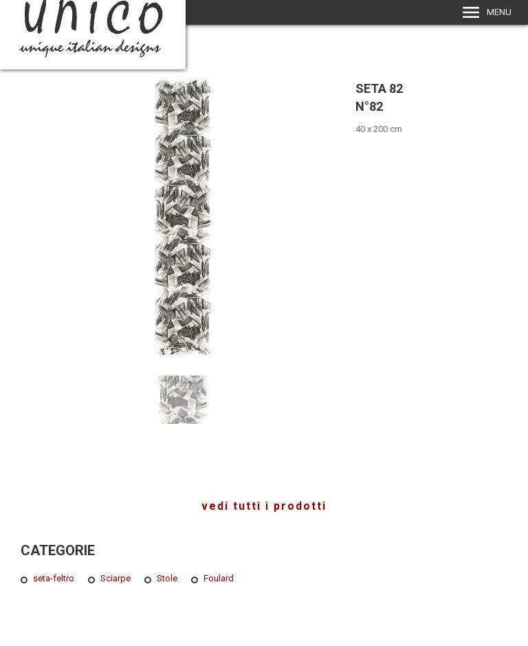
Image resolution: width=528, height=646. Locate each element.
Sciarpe (115, 578)
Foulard (219, 578)
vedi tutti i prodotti (264, 506)
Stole (167, 578)
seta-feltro (53, 578)
